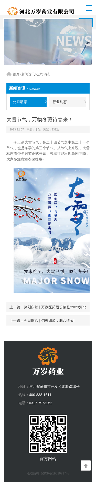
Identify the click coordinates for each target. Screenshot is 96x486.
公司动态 (43, 74)
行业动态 (59, 102)
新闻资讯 (28, 74)
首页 (16, 74)
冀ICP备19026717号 (55, 473)
